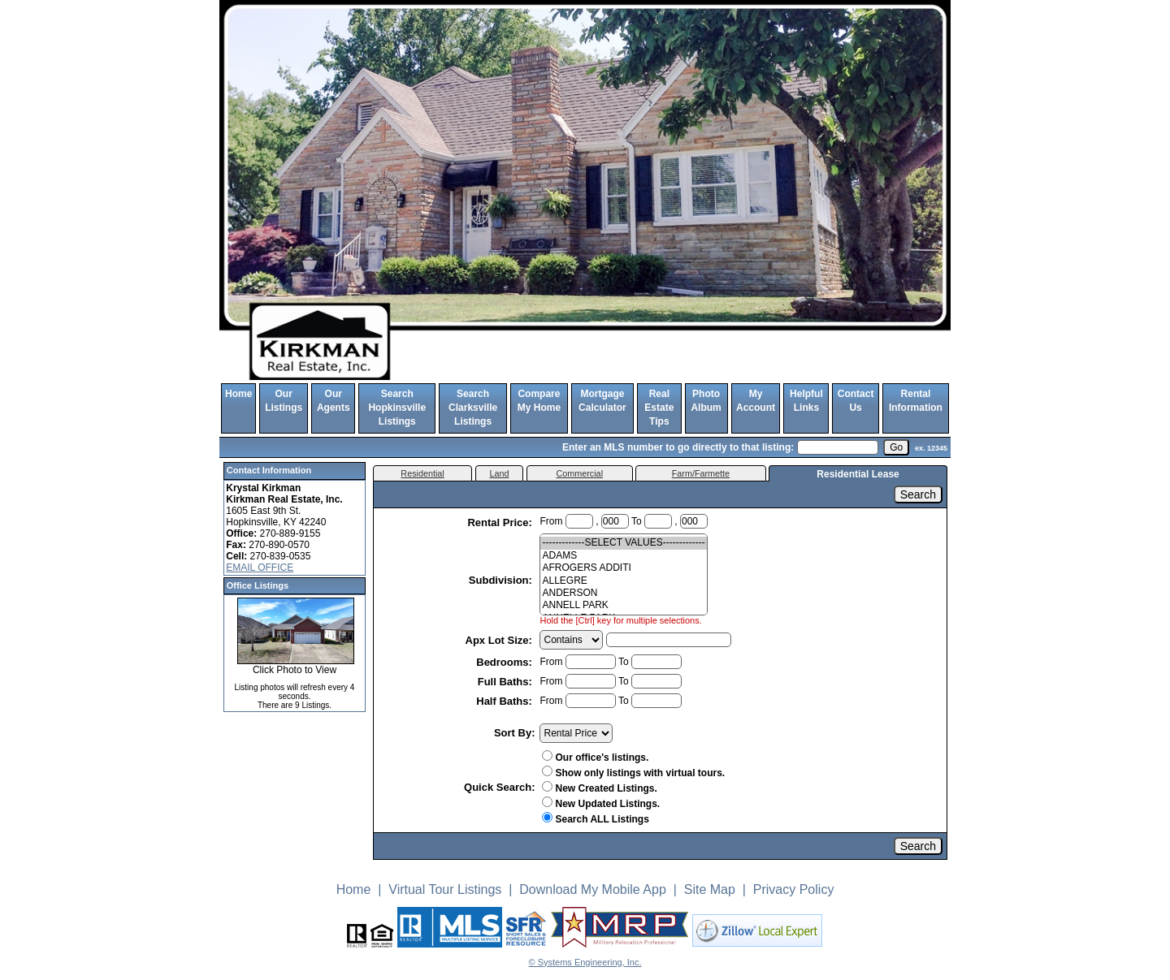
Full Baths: (506, 682)
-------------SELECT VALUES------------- (623, 543)
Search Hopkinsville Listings (397, 408)
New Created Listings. (599, 788)
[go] (896, 447)
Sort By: (514, 733)
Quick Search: (499, 787)
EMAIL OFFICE (259, 567)
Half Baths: (505, 701)
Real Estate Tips (659, 408)
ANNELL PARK (623, 605)
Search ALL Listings (595, 819)
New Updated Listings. (601, 803)
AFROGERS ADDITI (623, 568)
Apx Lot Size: (500, 640)
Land (499, 473)
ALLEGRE (623, 581)
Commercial (579, 473)
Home (238, 393)
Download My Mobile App (592, 889)
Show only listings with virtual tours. (633, 773)
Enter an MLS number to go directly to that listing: (678, 447)
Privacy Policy (793, 889)
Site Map (709, 889)
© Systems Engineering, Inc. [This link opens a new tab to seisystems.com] (585, 962)
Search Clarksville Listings (472, 408)
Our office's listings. (595, 757)
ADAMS (623, 556)
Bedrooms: (505, 662)
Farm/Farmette (701, 473)
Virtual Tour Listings (444, 889)
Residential (422, 473)
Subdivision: (502, 580)
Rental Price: (501, 522)
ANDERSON (623, 593)
